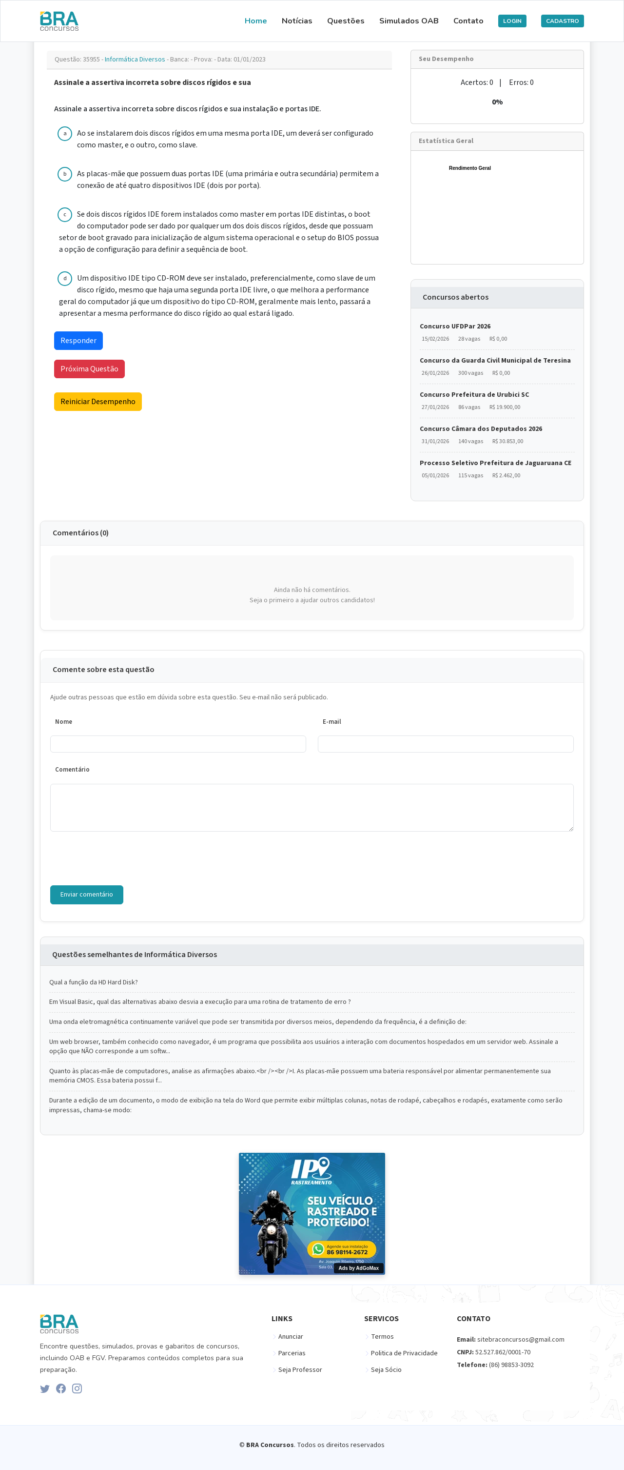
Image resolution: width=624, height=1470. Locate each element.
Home (256, 21)
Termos (382, 1336)
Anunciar (290, 1336)
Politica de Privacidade (404, 1353)
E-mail (332, 721)
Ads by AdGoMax (359, 1268)
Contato (468, 21)
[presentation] (124, 858)
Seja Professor (300, 1370)
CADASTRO (562, 21)
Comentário (72, 769)
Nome (63, 721)
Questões (346, 21)
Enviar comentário (86, 894)
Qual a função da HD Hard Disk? (93, 982)
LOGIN (512, 21)
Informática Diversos (136, 59)
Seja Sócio (386, 1370)
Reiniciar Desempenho (98, 401)
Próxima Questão (89, 369)
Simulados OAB (409, 21)
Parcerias (292, 1353)
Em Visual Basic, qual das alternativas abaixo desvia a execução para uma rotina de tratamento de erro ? (200, 1002)
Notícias (297, 21)
